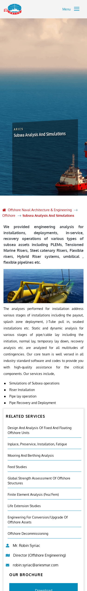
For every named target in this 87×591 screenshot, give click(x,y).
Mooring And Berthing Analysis (31, 455)
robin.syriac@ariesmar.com (35, 565)
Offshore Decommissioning (28, 533)
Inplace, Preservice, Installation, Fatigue (37, 444)
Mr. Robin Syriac (26, 545)
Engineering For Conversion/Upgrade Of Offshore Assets (38, 519)
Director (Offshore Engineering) (39, 555)
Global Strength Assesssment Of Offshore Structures (39, 480)
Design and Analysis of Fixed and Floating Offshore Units (39, 430)
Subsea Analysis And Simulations (48, 215)
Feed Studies (17, 467)
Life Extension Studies (24, 506)
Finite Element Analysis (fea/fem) (33, 494)
